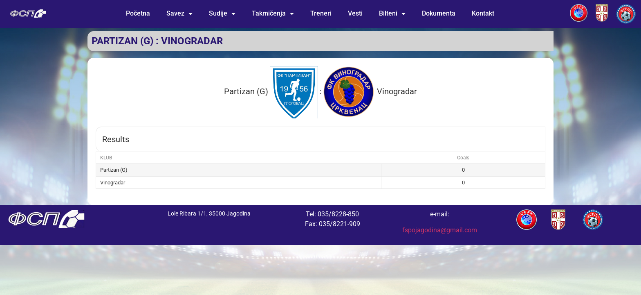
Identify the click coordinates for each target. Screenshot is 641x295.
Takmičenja (273, 13)
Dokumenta (438, 13)
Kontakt (483, 13)
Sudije (222, 13)
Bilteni (392, 13)
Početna (138, 13)
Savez (179, 13)
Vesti (355, 13)
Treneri (321, 13)
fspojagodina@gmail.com (439, 230)
